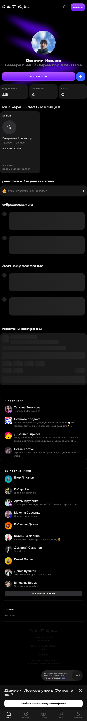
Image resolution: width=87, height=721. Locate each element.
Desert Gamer (23, 559)
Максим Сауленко (27, 512)
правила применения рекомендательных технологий (43, 662)
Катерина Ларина (27, 536)
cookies (65, 678)
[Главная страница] (16, 7)
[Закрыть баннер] (80, 690)
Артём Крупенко (26, 501)
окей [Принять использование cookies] (77, 675)
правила (43, 654)
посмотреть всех (43, 593)
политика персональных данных (43, 647)
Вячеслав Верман (26, 582)
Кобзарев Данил (26, 524)
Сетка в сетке (24, 449)
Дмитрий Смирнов (28, 547)
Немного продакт (27, 419)
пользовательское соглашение (44, 639)
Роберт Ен (21, 489)
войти (78, 7)
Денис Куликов (25, 571)
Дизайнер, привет (27, 434)
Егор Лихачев (24, 477)
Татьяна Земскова (27, 407)
